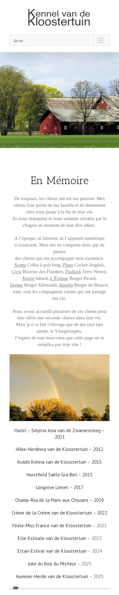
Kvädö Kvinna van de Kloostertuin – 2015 (59, 462)
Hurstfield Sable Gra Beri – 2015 (59, 475)
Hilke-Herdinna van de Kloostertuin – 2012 (59, 449)
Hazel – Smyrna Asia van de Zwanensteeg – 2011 (60, 433)
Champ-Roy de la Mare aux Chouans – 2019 (59, 500)
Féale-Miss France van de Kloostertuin (51, 525)
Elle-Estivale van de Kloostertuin (52, 538)
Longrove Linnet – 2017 (59, 487)
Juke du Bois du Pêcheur (52, 564)
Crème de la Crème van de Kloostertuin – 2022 (59, 513)
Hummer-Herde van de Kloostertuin (52, 576)
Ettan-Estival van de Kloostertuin (52, 551)
